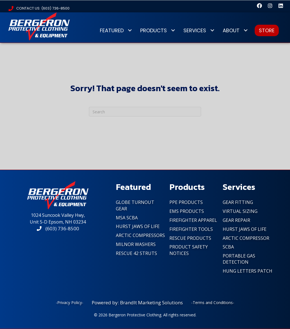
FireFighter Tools (191, 229)
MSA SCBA (127, 218)
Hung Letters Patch (247, 271)
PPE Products (186, 202)
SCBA (228, 247)
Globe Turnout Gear (135, 205)
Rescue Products (190, 238)
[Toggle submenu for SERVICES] (212, 30)
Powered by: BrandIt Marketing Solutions (137, 302)
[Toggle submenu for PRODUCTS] (173, 30)
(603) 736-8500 (58, 228)
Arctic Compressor (246, 238)
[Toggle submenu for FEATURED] (130, 30)
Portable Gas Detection (239, 259)
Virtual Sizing (240, 211)
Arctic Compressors (140, 235)
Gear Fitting (238, 202)
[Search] (145, 111)
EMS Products (186, 211)
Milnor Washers (136, 244)
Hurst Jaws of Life (138, 226)
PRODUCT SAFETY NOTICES (188, 250)
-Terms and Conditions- (212, 302)
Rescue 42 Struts (136, 253)
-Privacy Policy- (69, 302)
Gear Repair (236, 220)
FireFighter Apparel (193, 220)
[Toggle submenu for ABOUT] (245, 30)
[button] (259, 5)
